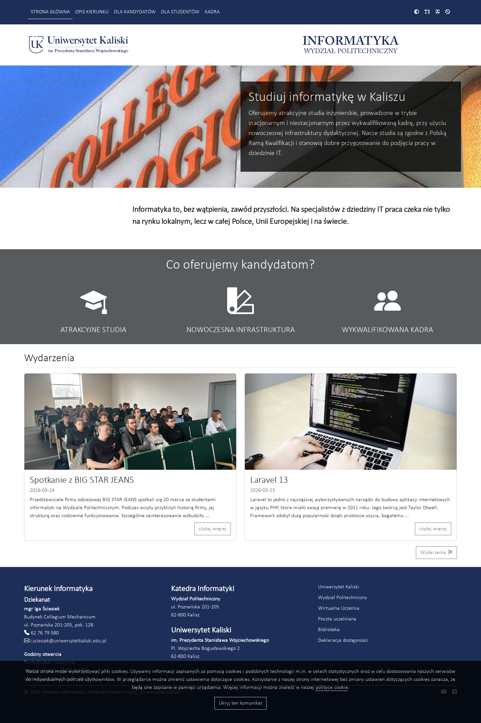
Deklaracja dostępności (343, 640)
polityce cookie (332, 687)
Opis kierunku (92, 12)
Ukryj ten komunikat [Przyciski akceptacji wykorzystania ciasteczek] (240, 703)
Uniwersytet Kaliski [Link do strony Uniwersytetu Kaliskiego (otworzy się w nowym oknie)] (338, 587)
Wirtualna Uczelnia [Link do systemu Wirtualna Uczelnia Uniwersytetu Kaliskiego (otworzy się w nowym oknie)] (338, 608)
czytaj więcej (212, 529)
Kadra (212, 12)
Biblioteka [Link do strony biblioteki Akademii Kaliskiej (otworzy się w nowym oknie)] (329, 629)
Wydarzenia (436, 552)
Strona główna (50, 12)
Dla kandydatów (135, 12)
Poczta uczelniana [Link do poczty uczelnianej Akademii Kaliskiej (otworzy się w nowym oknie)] (337, 619)
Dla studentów (180, 12)
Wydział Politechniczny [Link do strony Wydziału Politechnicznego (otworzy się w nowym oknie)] (342, 597)
